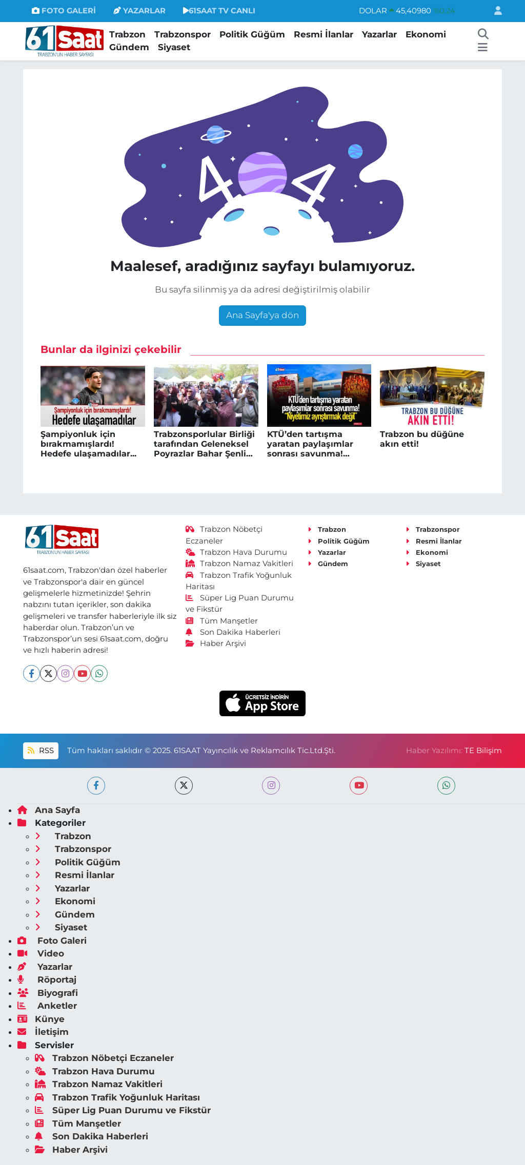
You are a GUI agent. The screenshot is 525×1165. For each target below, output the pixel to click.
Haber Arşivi (216, 643)
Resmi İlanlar (323, 34)
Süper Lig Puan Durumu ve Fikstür (123, 1110)
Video (40, 953)
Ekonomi (426, 34)
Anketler (47, 1006)
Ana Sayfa (48, 810)
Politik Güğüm (252, 34)
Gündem (129, 47)
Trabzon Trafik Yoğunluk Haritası (117, 1097)
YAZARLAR (139, 10)
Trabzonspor (182, 34)
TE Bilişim (483, 750)
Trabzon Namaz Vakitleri (240, 563)
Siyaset (174, 47)
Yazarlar (379, 34)
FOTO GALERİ (64, 10)
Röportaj (46, 979)
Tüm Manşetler (222, 621)
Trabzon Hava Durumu (237, 552)
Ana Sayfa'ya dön (262, 315)
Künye (41, 1019)
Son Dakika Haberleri (233, 632)
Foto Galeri (52, 940)
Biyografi (47, 993)
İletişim (43, 1032)
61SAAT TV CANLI (219, 10)
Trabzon (127, 34)
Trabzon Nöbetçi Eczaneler (104, 1058)
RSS (40, 750)
